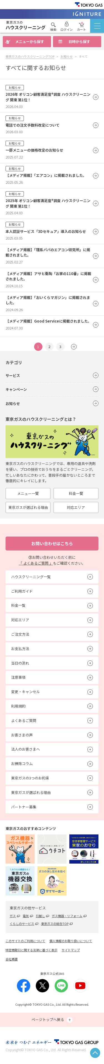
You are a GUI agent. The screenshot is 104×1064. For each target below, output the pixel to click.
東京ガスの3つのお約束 (30, 778)
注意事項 (18, 677)
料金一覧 (18, 605)
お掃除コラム (22, 763)
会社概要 (12, 959)
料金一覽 (76, 493)
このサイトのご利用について (25, 941)
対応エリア (76, 507)
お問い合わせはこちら (52, 543)
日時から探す (79, 41)
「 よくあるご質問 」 (36, 563)
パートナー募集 (23, 806)
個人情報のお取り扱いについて (70, 941)
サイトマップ (71, 950)
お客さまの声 (22, 735)
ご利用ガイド (22, 591)
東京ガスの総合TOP (55, 923)
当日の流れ (20, 663)
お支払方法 (20, 648)
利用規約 (18, 706)
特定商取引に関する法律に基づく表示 (31, 950)
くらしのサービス (22, 923)
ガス (13, 916)
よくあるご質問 (23, 720)
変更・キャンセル (25, 691)
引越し (40, 916)
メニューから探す (29, 41)
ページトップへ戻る (52, 1020)
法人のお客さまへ (25, 749)
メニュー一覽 (28, 493)
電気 (26, 916)
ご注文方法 (20, 634)
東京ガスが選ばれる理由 (28, 507)
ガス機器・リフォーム (67, 916)
